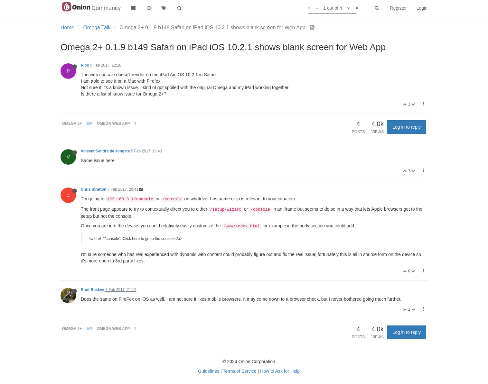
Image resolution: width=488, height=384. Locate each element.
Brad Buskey (92, 290)
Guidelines (208, 371)
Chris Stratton (93, 189)
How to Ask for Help (280, 371)
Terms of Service (239, 371)
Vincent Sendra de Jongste (105, 151)
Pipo (85, 65)
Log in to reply (406, 127)
